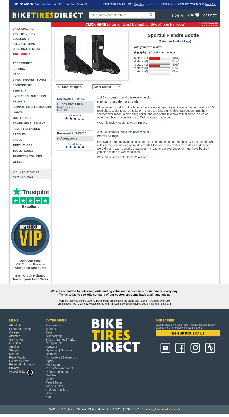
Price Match (17, 357)
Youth (49, 396)
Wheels (18, 161)
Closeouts (21, 38)
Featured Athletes (20, 329)
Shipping (152, 303)
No (145, 122)
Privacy (14, 368)
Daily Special (23, 28)
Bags (17, 74)
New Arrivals (23, 176)
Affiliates (14, 336)
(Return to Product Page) (175, 41)
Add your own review (148, 47)
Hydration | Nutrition (29, 96)
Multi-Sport (22, 118)
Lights (18, 112)
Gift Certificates (26, 171)
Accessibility (21, 371)
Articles (14, 346)
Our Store (15, 343)
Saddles (19, 134)
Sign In (177, 15)
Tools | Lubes (23, 150)
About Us (15, 325)
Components (22, 85)
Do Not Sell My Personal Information (22, 362)
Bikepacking (54, 336)
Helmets (19, 101)
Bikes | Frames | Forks (30, 79)
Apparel (19, 68)
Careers (14, 332)
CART (210, 15)
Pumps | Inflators (26, 128)
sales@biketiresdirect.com (162, 409)
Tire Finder (21, 54)
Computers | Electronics (32, 107)
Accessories (23, 63)
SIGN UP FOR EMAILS (187, 333)
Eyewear (19, 90)
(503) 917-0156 (23, 4)
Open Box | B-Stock (27, 48)
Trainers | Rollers (27, 156)
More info (210, 4)
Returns (14, 354)
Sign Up (138, 4)
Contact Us (16, 339)
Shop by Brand (24, 33)
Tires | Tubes (22, 145)
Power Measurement (29, 123)
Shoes (17, 139)
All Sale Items (24, 43)
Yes (139, 122)
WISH (193, 15)
